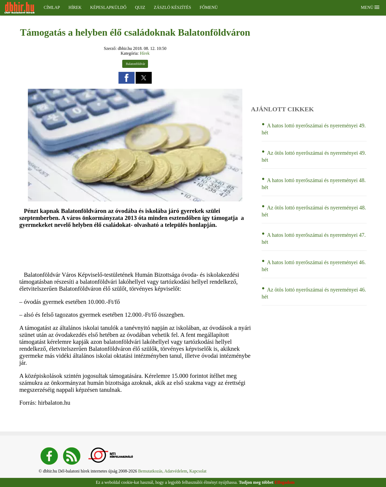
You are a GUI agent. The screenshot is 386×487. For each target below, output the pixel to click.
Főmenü (209, 7)
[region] (96, 249)
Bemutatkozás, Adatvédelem (162, 471)
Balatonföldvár (135, 64)
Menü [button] (370, 7)
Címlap (52, 7)
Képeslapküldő (108, 7)
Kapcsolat (197, 471)
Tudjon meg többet (256, 482)
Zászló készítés (172, 7)
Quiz (140, 7)
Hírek (74, 7)
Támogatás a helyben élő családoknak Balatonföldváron (135, 32)
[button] (126, 78)
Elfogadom (284, 482)
